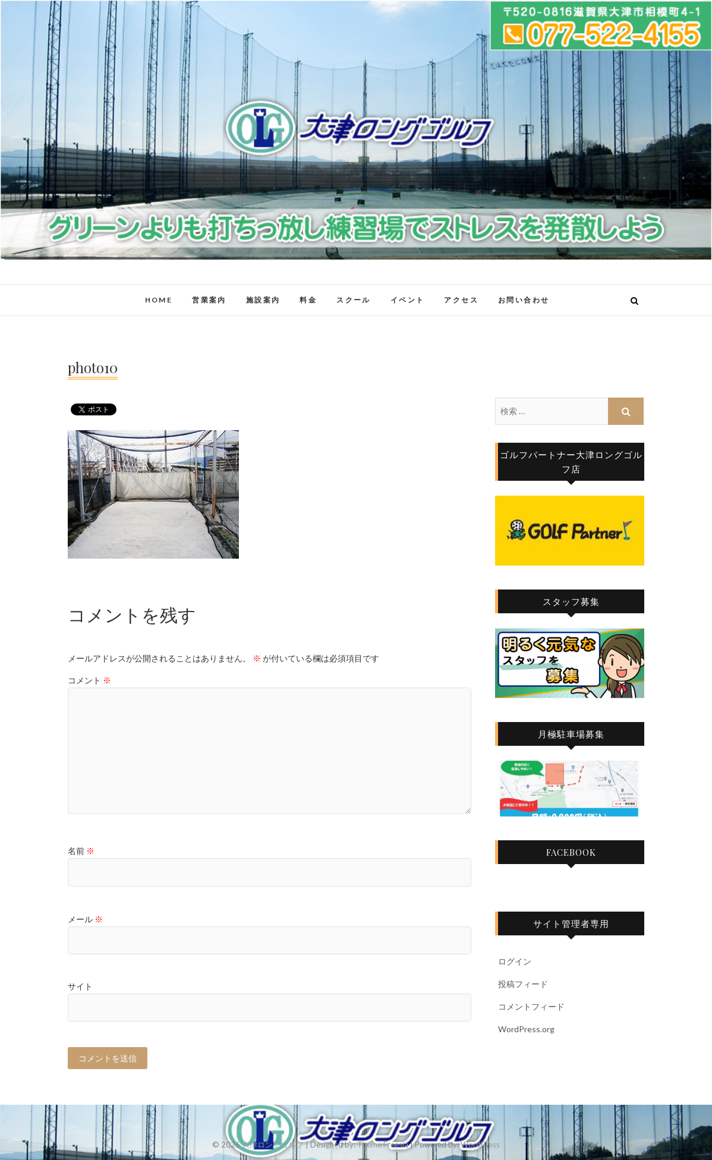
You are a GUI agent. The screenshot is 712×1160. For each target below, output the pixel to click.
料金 (308, 299)
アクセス (461, 299)
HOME (159, 299)
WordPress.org (526, 1029)
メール (85, 919)
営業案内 (209, 299)
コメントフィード (531, 1006)
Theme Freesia (382, 1144)
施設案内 (263, 299)
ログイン (514, 961)
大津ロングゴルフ (273, 1144)
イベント (407, 299)
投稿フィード (523, 984)
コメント (89, 680)
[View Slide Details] (569, 531)
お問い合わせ (523, 299)
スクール (353, 299)
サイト (80, 986)
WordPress (480, 1144)
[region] (569, 531)
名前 (81, 851)
